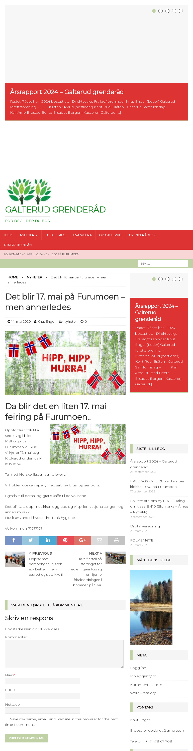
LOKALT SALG (55, 187)
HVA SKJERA (82, 187)
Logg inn (138, 574)
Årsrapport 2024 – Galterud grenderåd (67, 92)
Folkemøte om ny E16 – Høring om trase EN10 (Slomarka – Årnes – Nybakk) (159, 413)
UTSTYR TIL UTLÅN (18, 197)
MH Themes (136, 746)
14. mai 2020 (21, 274)
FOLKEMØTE (141, 446)
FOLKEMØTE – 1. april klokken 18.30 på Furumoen (41, 206)
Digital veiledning (145, 432)
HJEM (8, 187)
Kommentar (16, 589)
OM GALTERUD (110, 187)
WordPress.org (143, 599)
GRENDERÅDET (141, 187)
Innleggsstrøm (143, 582)
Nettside (12, 656)
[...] (118, 112)
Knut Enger (47, 274)
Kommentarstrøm (146, 591)
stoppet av (159, 680)
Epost (10, 642)
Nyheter (70, 274)
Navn (9, 627)
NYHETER (27, 187)
